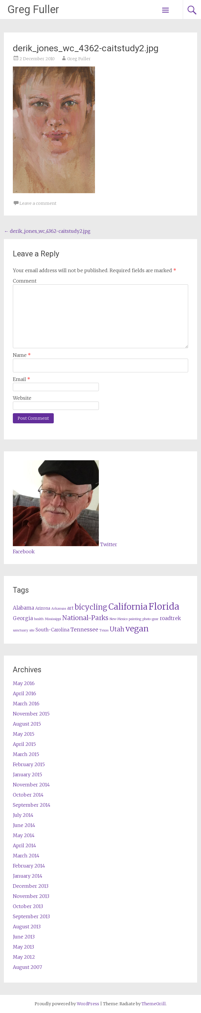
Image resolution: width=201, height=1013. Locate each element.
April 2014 (24, 845)
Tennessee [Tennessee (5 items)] (84, 629)
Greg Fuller (33, 9)
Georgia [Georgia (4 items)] (23, 618)
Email (21, 379)
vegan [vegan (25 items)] (137, 628)
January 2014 (27, 876)
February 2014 (29, 866)
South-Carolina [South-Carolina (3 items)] (52, 630)
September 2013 (31, 916)
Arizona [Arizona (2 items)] (42, 608)
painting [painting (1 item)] (135, 619)
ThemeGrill (154, 1003)
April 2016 (24, 693)
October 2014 (28, 795)
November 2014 (31, 785)
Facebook (24, 551)
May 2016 (24, 683)
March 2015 (26, 754)
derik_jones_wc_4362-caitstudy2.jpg (47, 231)
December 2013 (30, 886)
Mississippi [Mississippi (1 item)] (53, 619)
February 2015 (29, 764)
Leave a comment (37, 203)
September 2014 (31, 805)
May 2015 (23, 734)
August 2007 (27, 967)
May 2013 (23, 947)
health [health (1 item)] (39, 619)
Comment (24, 281)
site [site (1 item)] (31, 630)
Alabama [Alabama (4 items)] (23, 608)
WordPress (88, 1003)
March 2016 (26, 704)
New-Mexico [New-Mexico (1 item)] (119, 619)
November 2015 (31, 714)
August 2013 (27, 927)
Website (22, 398)
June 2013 (24, 937)
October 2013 (28, 906)
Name (22, 355)
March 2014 (26, 856)
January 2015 (27, 774)
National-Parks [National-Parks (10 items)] (85, 618)
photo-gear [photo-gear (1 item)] (150, 619)
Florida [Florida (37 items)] (164, 606)
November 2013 (31, 896)
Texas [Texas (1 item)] (103, 630)
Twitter (108, 544)
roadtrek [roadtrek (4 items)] (170, 618)
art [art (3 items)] (70, 608)
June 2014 (24, 825)
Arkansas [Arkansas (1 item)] (58, 609)
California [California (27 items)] (128, 607)
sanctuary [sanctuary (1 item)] (20, 630)
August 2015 (27, 724)
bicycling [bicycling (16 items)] (91, 607)
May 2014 (24, 835)
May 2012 (24, 957)
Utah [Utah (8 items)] (117, 629)
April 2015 (24, 744)
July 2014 (23, 815)
